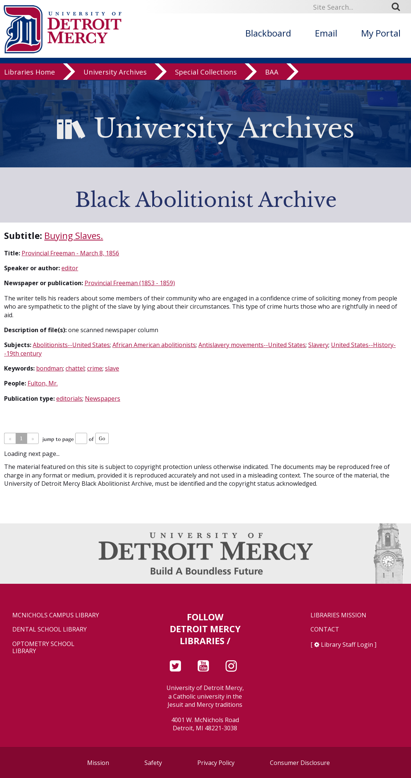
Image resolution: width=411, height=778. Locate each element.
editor (69, 268)
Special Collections (206, 72)
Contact (324, 629)
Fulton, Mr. (43, 383)
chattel (75, 368)
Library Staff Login (347, 644)
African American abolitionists (154, 345)
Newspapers (102, 398)
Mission (98, 763)
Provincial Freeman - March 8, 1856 (70, 253)
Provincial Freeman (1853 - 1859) (130, 283)
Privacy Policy (216, 763)
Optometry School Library (43, 647)
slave (112, 368)
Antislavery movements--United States (252, 345)
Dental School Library (49, 629)
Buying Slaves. (73, 235)
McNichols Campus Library (55, 615)
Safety (153, 763)
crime (94, 368)
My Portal (381, 33)
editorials (69, 398)
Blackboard (268, 33)
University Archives (115, 72)
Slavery (318, 345)
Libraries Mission (338, 615)
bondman (49, 368)
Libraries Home (29, 72)
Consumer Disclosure (300, 763)
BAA (271, 72)
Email (326, 33)
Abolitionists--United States (71, 345)
